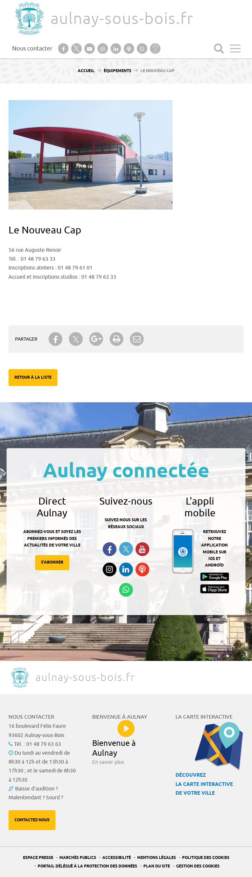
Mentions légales (156, 858)
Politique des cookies (205, 858)
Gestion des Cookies (198, 866)
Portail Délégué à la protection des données (87, 866)
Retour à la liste (33, 377)
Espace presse (38, 858)
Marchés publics (77, 858)
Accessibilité (116, 858)
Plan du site (156, 866)
